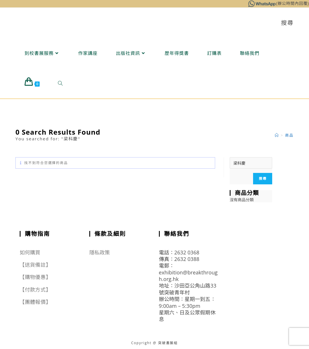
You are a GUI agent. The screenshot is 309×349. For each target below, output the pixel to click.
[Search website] (60, 83)
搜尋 (262, 178)
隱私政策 (99, 252)
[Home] (277, 135)
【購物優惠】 (35, 277)
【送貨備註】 (35, 264)
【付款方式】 (35, 289)
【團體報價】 (35, 301)
